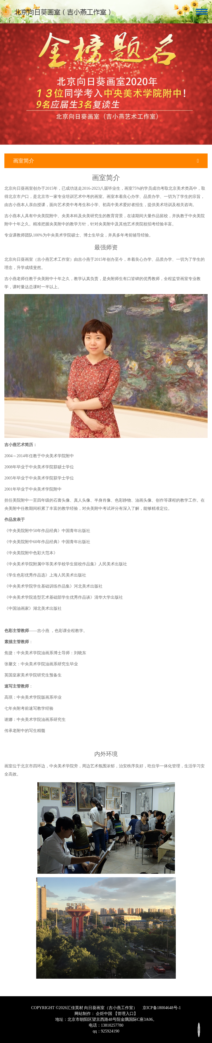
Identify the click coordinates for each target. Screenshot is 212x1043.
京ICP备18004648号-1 (161, 1008)
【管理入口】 (125, 1013)
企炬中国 (104, 1013)
